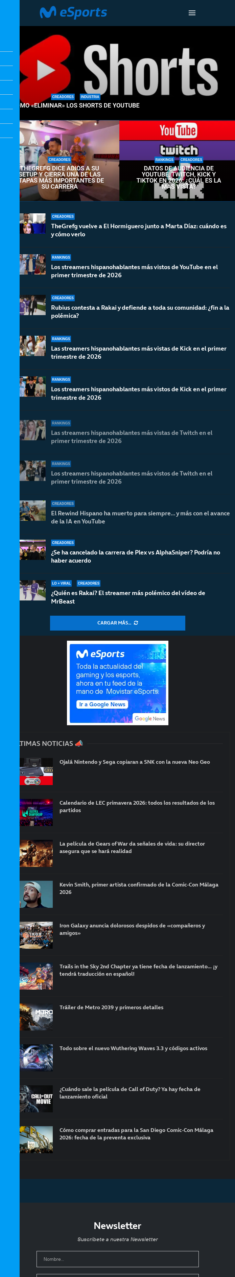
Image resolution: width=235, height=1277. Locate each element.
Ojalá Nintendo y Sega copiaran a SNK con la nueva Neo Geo (135, 761)
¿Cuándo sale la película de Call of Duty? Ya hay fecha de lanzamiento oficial (130, 1092)
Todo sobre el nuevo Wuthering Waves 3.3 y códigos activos (133, 1048)
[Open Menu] (192, 12)
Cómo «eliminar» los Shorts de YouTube (76, 105)
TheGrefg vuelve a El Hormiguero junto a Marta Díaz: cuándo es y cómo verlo (139, 230)
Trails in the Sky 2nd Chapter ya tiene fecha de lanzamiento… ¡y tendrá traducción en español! (138, 970)
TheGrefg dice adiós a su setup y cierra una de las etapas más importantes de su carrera (59, 177)
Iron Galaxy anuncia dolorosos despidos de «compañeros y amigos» (132, 929)
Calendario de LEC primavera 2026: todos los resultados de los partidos (137, 806)
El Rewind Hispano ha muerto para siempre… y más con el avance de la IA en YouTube (140, 517)
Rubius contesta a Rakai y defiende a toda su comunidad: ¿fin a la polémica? (140, 312)
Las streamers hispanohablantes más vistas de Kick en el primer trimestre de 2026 (139, 357)
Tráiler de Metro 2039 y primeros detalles (111, 1007)
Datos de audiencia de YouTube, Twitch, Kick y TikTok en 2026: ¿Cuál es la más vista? (178, 177)
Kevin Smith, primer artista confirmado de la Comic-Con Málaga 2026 (139, 888)
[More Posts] (117, 623)
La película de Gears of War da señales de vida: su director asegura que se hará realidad (132, 847)
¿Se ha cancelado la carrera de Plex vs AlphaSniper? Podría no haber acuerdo (135, 556)
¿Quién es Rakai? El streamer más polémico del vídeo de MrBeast (128, 597)
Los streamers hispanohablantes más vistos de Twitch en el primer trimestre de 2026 (131, 480)
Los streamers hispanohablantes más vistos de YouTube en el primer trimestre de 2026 (134, 271)
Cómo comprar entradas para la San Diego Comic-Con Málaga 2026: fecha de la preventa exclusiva (136, 1133)
